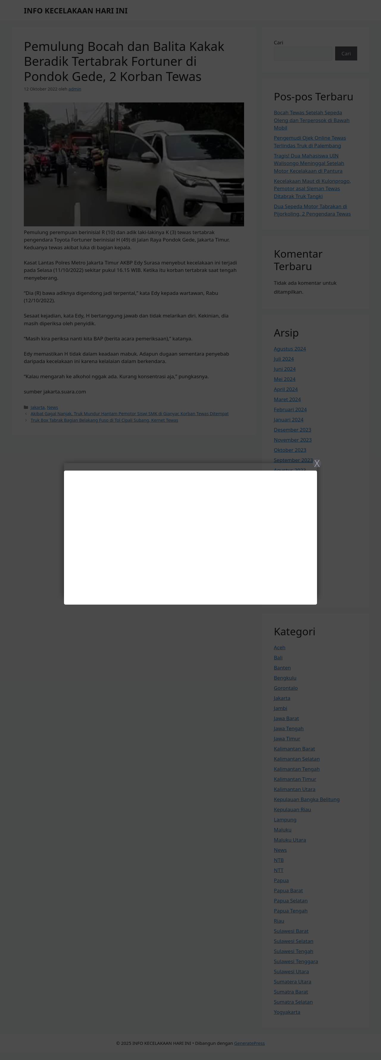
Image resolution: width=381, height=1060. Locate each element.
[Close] (190, 530)
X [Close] (316, 463)
